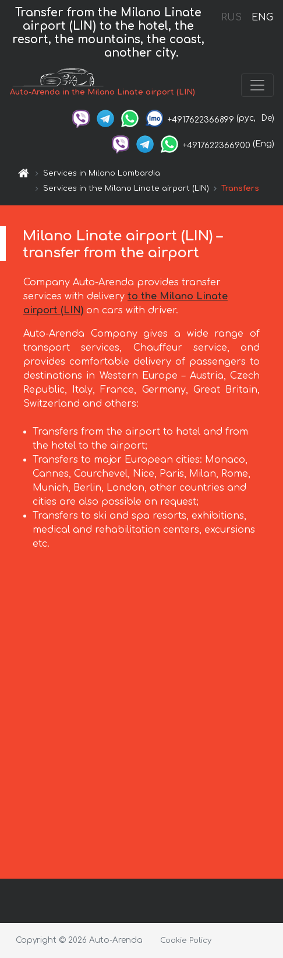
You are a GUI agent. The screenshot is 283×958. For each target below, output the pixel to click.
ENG (262, 17)
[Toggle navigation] (257, 85)
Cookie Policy (185, 940)
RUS (231, 17)
